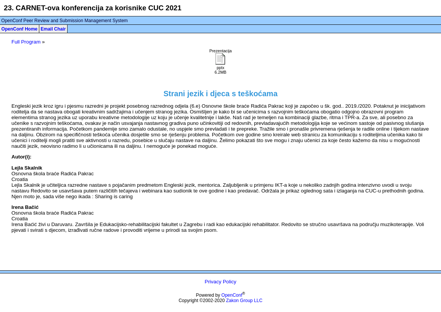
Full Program (25, 42)
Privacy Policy (221, 282)
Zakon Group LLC (244, 300)
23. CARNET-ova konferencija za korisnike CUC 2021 (93, 8)
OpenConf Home (20, 29)
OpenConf (231, 295)
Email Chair (53, 29)
